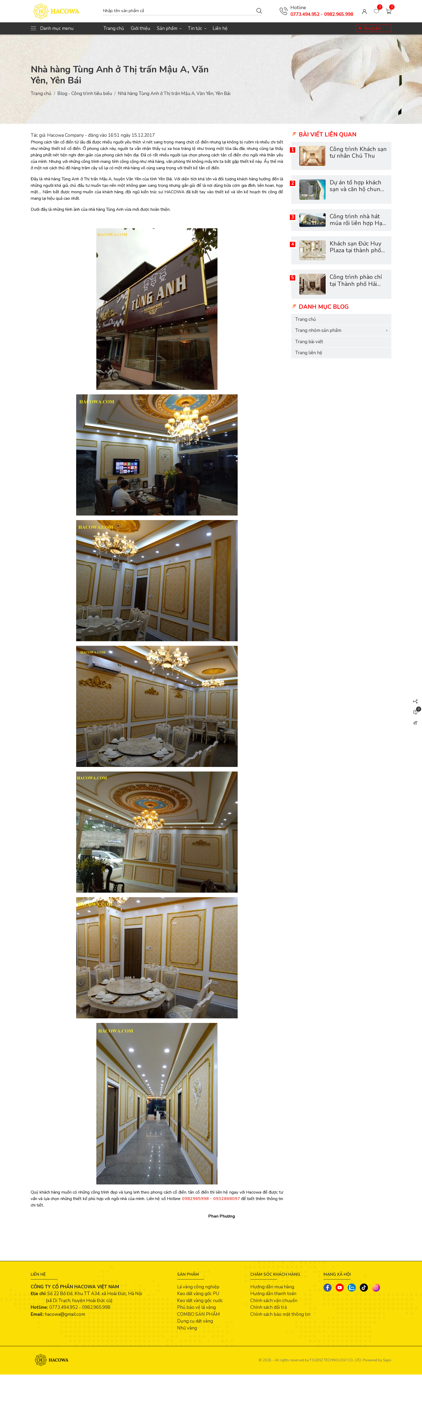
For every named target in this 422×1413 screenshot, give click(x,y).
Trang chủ (113, 28)
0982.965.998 (96, 1307)
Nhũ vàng (187, 1328)
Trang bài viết (309, 342)
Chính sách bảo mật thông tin (280, 1314)
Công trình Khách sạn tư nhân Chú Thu (358, 152)
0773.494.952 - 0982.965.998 (321, 14)
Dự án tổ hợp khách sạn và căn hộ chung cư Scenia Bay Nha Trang (357, 193)
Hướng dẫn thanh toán (273, 1294)
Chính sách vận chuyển (273, 1301)
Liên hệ (220, 28)
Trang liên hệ (308, 353)
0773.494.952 (63, 1307)
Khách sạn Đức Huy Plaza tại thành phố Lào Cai (355, 250)
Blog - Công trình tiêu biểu (84, 93)
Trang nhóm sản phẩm (341, 330)
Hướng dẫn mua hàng (272, 1287)
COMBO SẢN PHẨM (198, 1314)
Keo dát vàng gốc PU (198, 1294)
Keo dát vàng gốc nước (200, 1301)
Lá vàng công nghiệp (198, 1287)
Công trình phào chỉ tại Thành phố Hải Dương (356, 284)
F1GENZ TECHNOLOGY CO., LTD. (336, 1360)
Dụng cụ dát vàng (195, 1321)
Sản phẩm (169, 28)
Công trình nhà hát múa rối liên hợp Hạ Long (356, 223)
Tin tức (197, 28)
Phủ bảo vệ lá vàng (196, 1307)
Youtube (372, 28)
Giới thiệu (140, 28)
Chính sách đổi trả (268, 1307)
